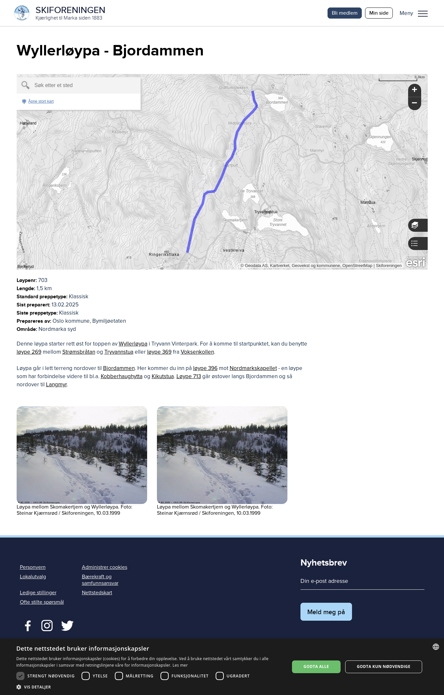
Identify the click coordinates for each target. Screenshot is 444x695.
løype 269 (29, 351)
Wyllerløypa (133, 343)
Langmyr (56, 384)
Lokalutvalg (33, 576)
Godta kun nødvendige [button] (383, 666)
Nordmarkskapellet (253, 368)
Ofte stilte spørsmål (42, 602)
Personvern (33, 567)
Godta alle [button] (316, 666)
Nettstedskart (97, 592)
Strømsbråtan (78, 351)
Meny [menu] (423, 13)
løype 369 (159, 351)
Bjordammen (119, 368)
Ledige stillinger (38, 592)
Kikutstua (163, 376)
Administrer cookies (104, 567)
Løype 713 (188, 376)
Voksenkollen (197, 351)
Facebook (26, 624)
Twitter (46, 624)
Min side (379, 13)
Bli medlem (345, 13)
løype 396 (205, 368)
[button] (416, 13)
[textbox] (67, 85)
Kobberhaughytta (122, 376)
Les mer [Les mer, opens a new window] (180, 665)
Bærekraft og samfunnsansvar (100, 579)
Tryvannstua (118, 351)
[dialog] (222, 667)
